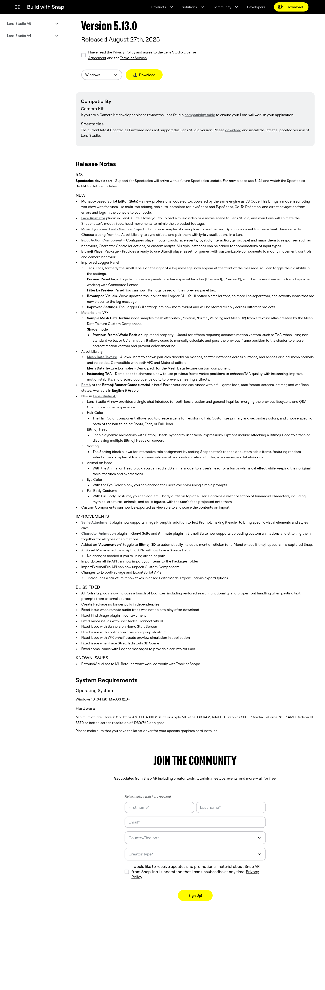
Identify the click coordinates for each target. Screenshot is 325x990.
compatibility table (200, 115)
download (233, 130)
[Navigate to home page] (45, 7)
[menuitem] (32, 23)
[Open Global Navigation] (17, 7)
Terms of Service (133, 58)
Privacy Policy (124, 52)
